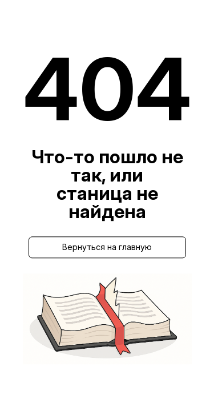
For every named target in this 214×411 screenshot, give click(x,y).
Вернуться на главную (107, 247)
